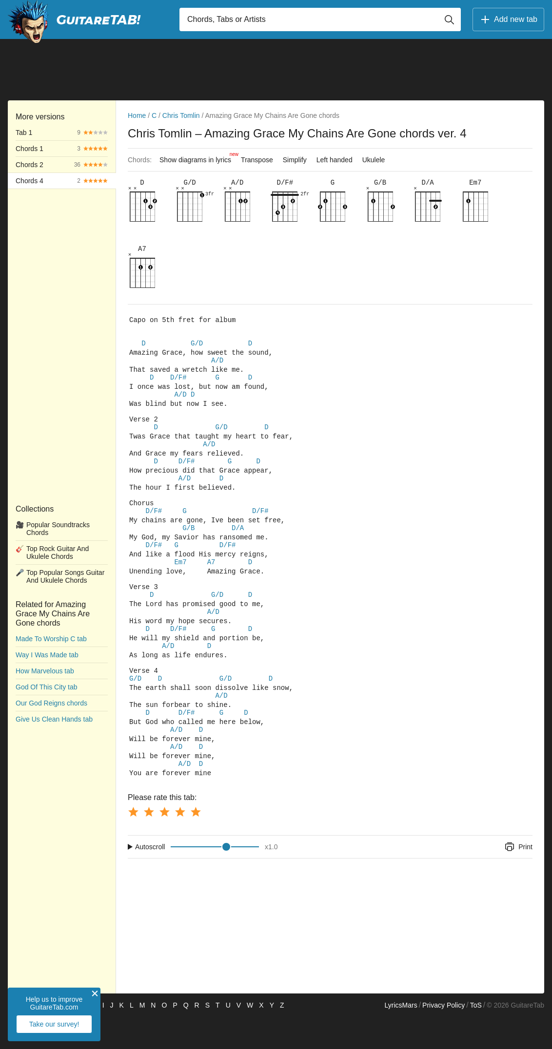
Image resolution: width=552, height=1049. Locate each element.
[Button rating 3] (164, 844)
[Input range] (215, 878)
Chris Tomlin (181, 115)
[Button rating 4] (180, 844)
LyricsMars (400, 1037)
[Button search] (449, 19)
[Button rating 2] (149, 844)
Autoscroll (150, 879)
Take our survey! (54, 1024)
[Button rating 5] (195, 844)
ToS (476, 1037)
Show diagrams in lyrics (197, 157)
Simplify (295, 160)
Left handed (334, 160)
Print (518, 879)
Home (137, 115)
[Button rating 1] (133, 844)
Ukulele (373, 160)
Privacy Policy (443, 1037)
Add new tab (508, 19)
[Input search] (320, 19)
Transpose (257, 160)
